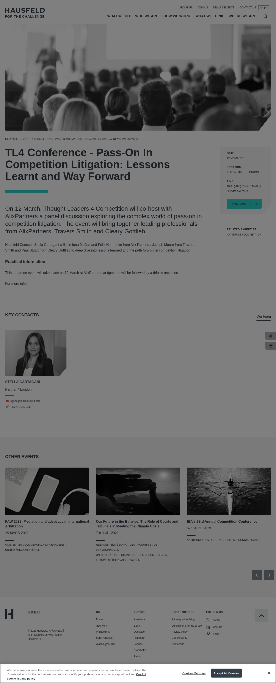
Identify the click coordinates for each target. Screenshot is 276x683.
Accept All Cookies (227, 677)
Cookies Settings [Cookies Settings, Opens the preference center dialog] (194, 677)
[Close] (269, 677)
